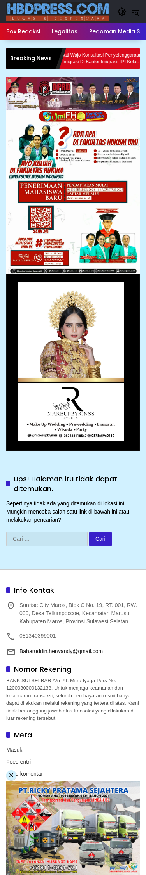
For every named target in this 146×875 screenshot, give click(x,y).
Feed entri (18, 762)
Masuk (14, 750)
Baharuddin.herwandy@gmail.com (61, 651)
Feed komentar (24, 774)
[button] (122, 11)
